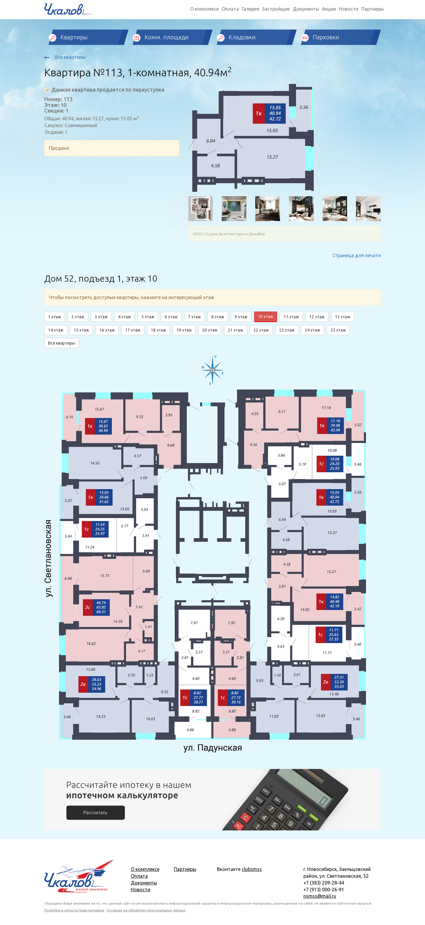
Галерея (250, 9)
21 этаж (235, 330)
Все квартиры (65, 57)
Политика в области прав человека (74, 910)
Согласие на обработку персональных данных (146, 910)
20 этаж (210, 330)
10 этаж (265, 316)
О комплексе (204, 9)
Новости (348, 9)
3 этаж (101, 316)
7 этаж (194, 316)
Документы (306, 9)
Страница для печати (356, 255)
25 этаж (338, 330)
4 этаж (124, 316)
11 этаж (291, 316)
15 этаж (81, 330)
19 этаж (184, 330)
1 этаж (54, 316)
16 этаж (107, 330)
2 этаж (77, 316)
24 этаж (312, 330)
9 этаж (241, 316)
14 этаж (55, 330)
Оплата (230, 9)
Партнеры (372, 9)
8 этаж (217, 316)
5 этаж (147, 316)
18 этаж (158, 330)
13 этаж (342, 316)
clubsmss (252, 869)
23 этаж (287, 330)
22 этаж (261, 330)
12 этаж (317, 316)
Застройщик (276, 9)
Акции (329, 9)
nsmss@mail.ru (319, 896)
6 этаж (171, 316)
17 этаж (132, 330)
